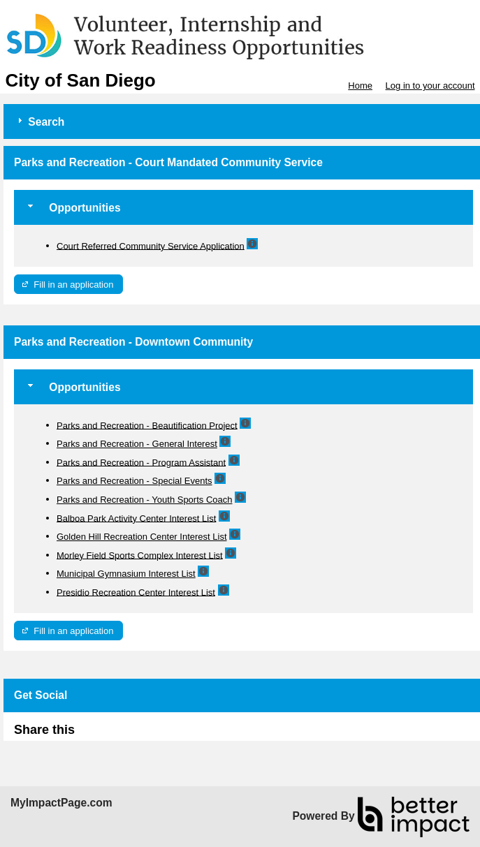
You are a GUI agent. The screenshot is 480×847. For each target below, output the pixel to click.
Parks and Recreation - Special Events (134, 481)
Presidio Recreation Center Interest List (136, 592)
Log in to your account (430, 85)
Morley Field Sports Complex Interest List (140, 555)
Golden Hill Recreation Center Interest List (142, 536)
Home (360, 85)
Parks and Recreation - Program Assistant (141, 462)
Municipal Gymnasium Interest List (126, 573)
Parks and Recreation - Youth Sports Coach (144, 499)
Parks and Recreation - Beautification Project (147, 425)
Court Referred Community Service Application (151, 245)
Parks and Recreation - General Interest (137, 444)
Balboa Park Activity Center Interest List (136, 518)
